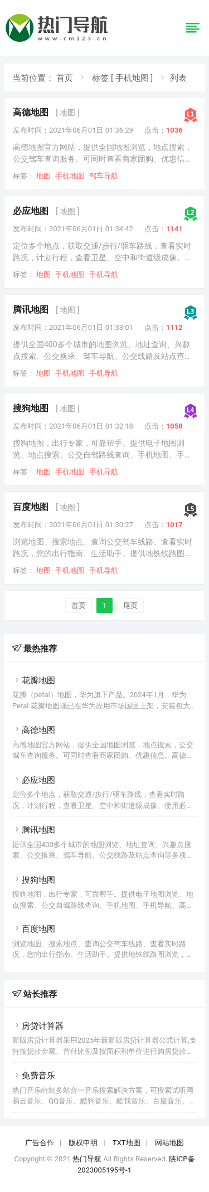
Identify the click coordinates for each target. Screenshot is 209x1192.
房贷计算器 (38, 1026)
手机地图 (69, 176)
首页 (64, 78)
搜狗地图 (30, 408)
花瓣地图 (33, 680)
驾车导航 (103, 176)
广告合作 (39, 1143)
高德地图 (30, 112)
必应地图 (30, 211)
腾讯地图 (30, 309)
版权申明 (83, 1143)
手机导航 (103, 274)
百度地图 (30, 507)
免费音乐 (33, 1076)
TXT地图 (126, 1143)
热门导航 (86, 1159)
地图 (43, 176)
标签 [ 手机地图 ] (122, 78)
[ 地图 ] (67, 112)
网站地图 (169, 1143)
